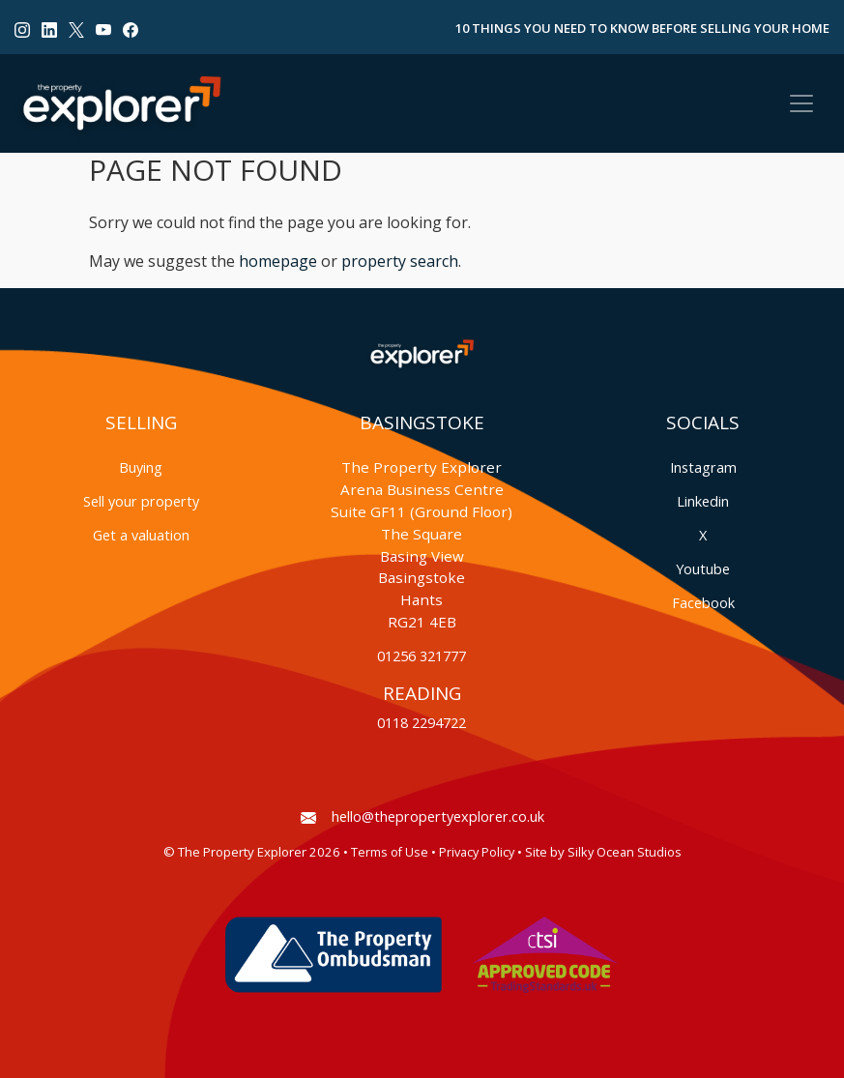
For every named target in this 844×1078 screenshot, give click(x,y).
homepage (278, 261)
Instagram (703, 467)
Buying (140, 467)
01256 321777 (421, 656)
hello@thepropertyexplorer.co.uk (422, 816)
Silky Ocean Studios (625, 852)
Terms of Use (389, 852)
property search (399, 261)
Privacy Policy (476, 852)
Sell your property (141, 501)
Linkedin (703, 501)
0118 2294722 (421, 723)
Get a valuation (141, 535)
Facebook (703, 603)
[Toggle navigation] (801, 103)
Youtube (703, 569)
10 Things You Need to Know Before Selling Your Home (642, 28)
